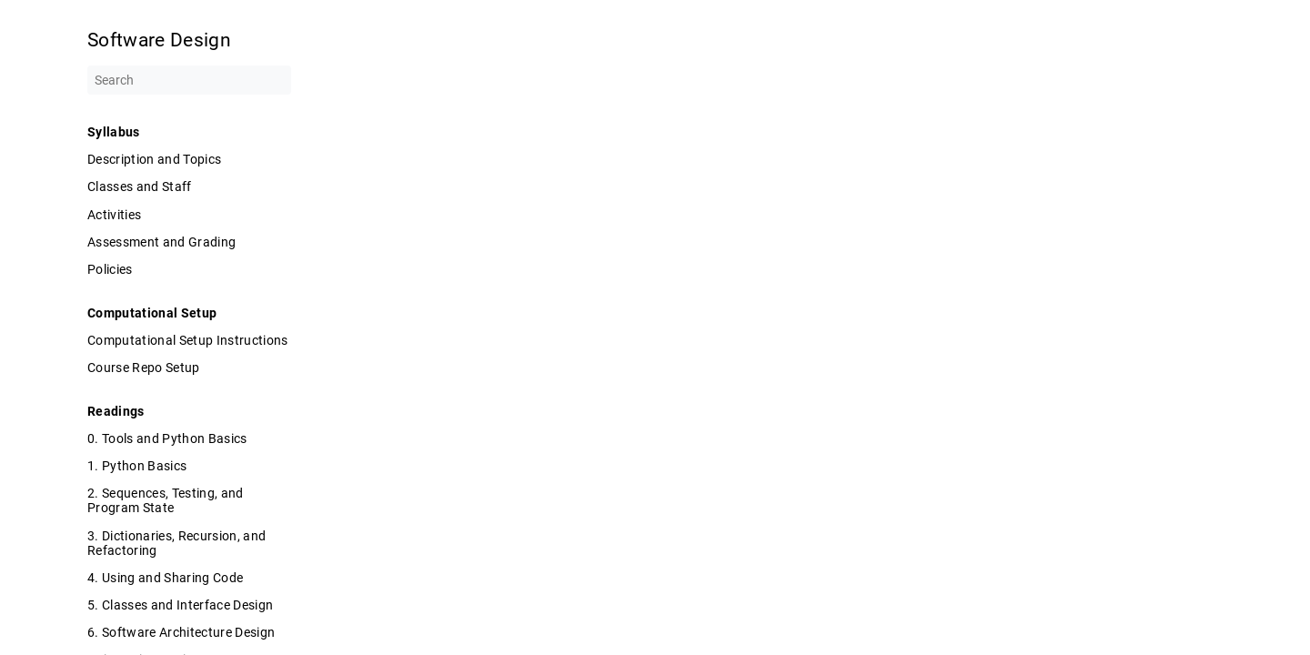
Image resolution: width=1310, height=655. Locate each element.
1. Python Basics (136, 465)
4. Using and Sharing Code (165, 577)
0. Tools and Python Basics (167, 438)
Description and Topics (154, 159)
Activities (114, 214)
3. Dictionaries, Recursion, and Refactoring (176, 543)
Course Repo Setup (143, 367)
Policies (110, 269)
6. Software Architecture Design (181, 632)
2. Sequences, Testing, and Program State (165, 500)
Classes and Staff (139, 186)
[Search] (189, 80)
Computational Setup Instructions (187, 340)
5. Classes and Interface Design (180, 605)
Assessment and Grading (161, 242)
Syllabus (113, 132)
